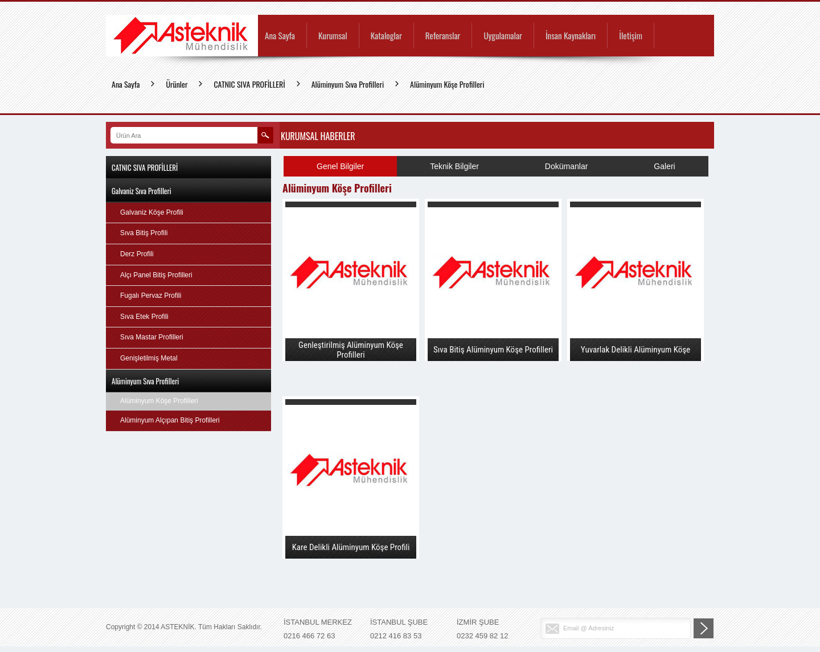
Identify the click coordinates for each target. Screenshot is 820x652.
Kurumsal (332, 36)
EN (693, 8)
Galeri (664, 166)
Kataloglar (386, 36)
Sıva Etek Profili (144, 317)
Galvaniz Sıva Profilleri (141, 191)
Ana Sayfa (280, 36)
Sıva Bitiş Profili (143, 233)
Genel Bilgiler (340, 166)
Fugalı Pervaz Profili (150, 296)
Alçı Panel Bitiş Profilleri (156, 275)
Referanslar (443, 36)
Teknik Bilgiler (454, 166)
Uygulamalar (502, 36)
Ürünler (176, 84)
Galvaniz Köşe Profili (151, 212)
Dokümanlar (566, 166)
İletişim (630, 36)
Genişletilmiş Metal (149, 358)
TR (677, 8)
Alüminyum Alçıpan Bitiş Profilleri (170, 420)
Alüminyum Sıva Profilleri (347, 84)
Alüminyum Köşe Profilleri (447, 84)
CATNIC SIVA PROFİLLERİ (249, 84)
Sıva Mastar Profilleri (151, 337)
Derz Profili (137, 254)
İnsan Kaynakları (571, 36)
